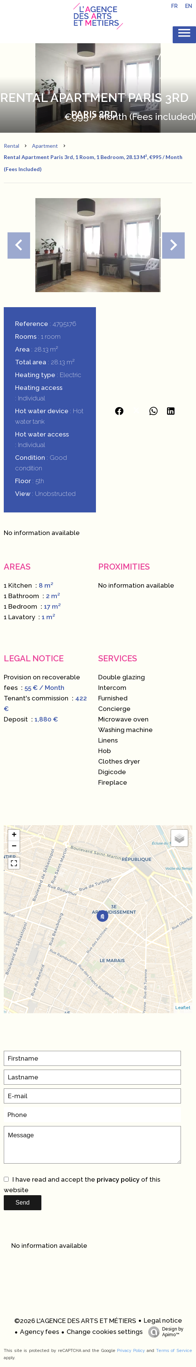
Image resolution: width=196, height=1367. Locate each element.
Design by (164, 1332)
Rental (11, 145)
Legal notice (163, 1320)
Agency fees (39, 1331)
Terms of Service (174, 1350)
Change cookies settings (105, 1331)
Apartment (45, 145)
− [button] (14, 846)
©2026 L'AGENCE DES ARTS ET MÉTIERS (75, 1321)
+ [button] (14, 835)
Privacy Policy (131, 1350)
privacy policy (118, 1179)
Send (22, 1202)
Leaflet (182, 1007)
